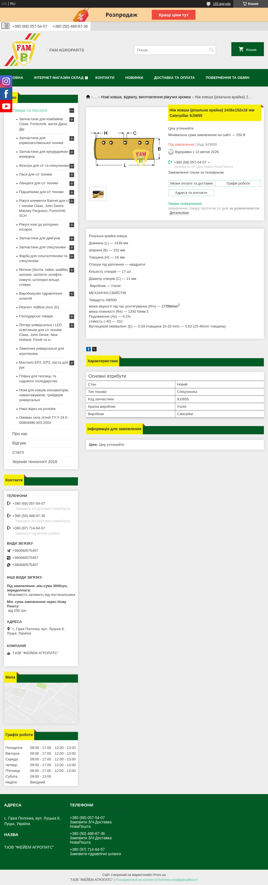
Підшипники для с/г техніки (41, 192)
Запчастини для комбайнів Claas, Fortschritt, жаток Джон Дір (43, 124)
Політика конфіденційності (177, 880)
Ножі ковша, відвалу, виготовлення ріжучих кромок (146, 97)
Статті (18, 452)
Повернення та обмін (227, 78)
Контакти (105, 78)
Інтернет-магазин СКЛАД (58, 78)
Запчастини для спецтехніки (42, 247)
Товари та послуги (29, 110)
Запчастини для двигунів (39, 238)
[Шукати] (211, 50)
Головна (14, 78)
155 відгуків (222, 4)
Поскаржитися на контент (135, 880)
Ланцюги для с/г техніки (38, 183)
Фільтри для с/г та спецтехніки (44, 165)
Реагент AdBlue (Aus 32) (39, 307)
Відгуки (19, 443)
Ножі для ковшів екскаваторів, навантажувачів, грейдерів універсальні (44, 395)
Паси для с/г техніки (35, 174)
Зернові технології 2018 (34, 461)
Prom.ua (159, 875)
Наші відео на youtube (37, 409)
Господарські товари (36, 316)
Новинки (134, 78)
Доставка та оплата (174, 78)
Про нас (20, 433)
